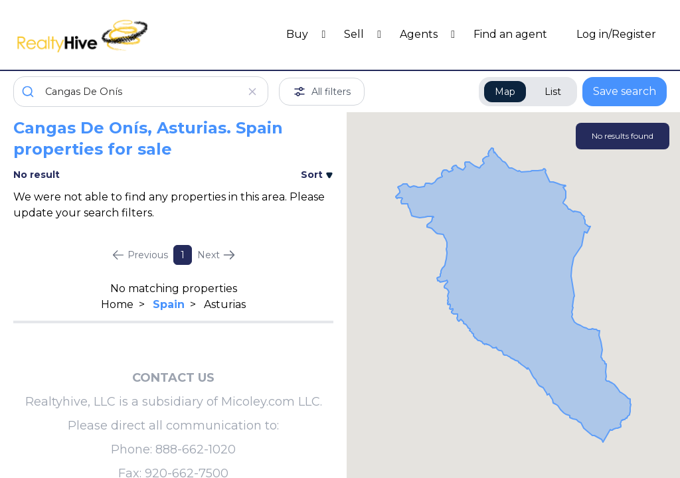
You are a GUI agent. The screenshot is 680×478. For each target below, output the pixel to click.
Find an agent (510, 34)
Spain (169, 304)
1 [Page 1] (183, 255)
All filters (322, 91)
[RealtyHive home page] (95, 34)
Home (117, 304)
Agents (420, 34)
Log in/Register (616, 34)
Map (505, 92)
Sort (317, 175)
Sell (355, 34)
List (553, 92)
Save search (624, 91)
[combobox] (140, 91)
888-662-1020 (195, 449)
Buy (298, 34)
